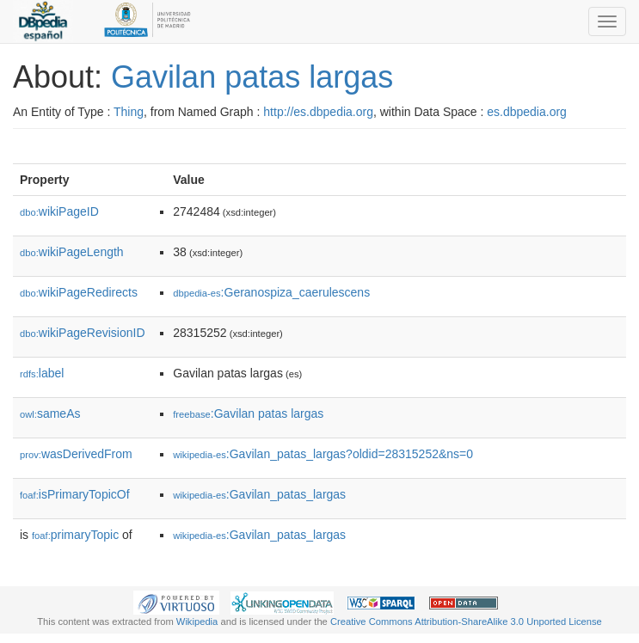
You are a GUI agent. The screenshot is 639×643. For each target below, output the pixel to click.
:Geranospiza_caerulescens (271, 292)
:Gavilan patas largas (248, 413)
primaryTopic (75, 535)
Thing (129, 112)
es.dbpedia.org (527, 112)
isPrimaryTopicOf (75, 494)
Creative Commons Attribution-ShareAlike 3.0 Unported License (466, 621)
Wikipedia (197, 621)
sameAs (50, 413)
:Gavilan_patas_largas (259, 494)
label (42, 373)
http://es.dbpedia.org (318, 112)
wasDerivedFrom (76, 454)
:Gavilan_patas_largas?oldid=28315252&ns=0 (323, 454)
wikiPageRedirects (79, 292)
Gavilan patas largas (252, 77)
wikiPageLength (72, 252)
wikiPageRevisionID (82, 333)
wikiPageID (59, 211)
